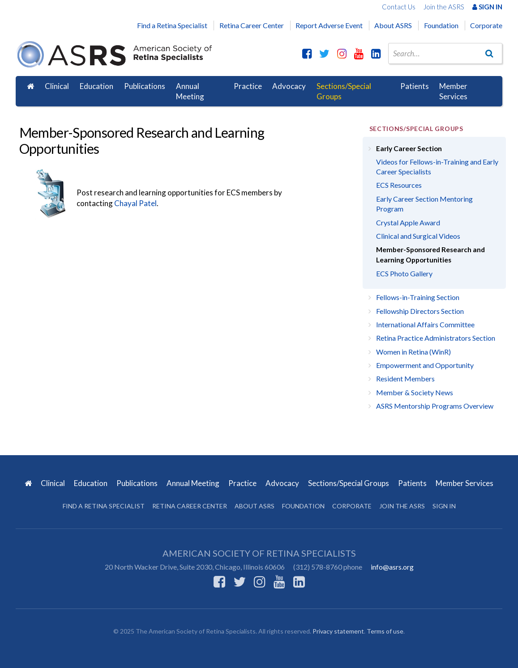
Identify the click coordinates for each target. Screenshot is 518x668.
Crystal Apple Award (408, 222)
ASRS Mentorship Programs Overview (434, 406)
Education (96, 86)
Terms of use (385, 631)
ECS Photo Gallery (404, 273)
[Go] (489, 53)
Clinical (57, 86)
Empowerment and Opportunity (425, 365)
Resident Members (405, 378)
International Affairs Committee (425, 324)
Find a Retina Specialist (172, 25)
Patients (414, 86)
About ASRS (393, 25)
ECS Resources (399, 185)
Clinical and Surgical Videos (418, 236)
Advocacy (289, 86)
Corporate (486, 25)
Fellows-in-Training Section (417, 297)
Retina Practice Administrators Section (435, 338)
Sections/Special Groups (344, 91)
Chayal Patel (135, 203)
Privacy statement (338, 631)
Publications (144, 86)
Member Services (453, 91)
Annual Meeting (190, 91)
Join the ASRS (444, 7)
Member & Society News (414, 392)
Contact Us (398, 7)
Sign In (487, 7)
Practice (248, 86)
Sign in (444, 506)
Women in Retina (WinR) (413, 351)
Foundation (441, 25)
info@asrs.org (392, 566)
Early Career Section (409, 148)
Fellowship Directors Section (420, 311)
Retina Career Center (251, 25)
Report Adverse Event (329, 25)
